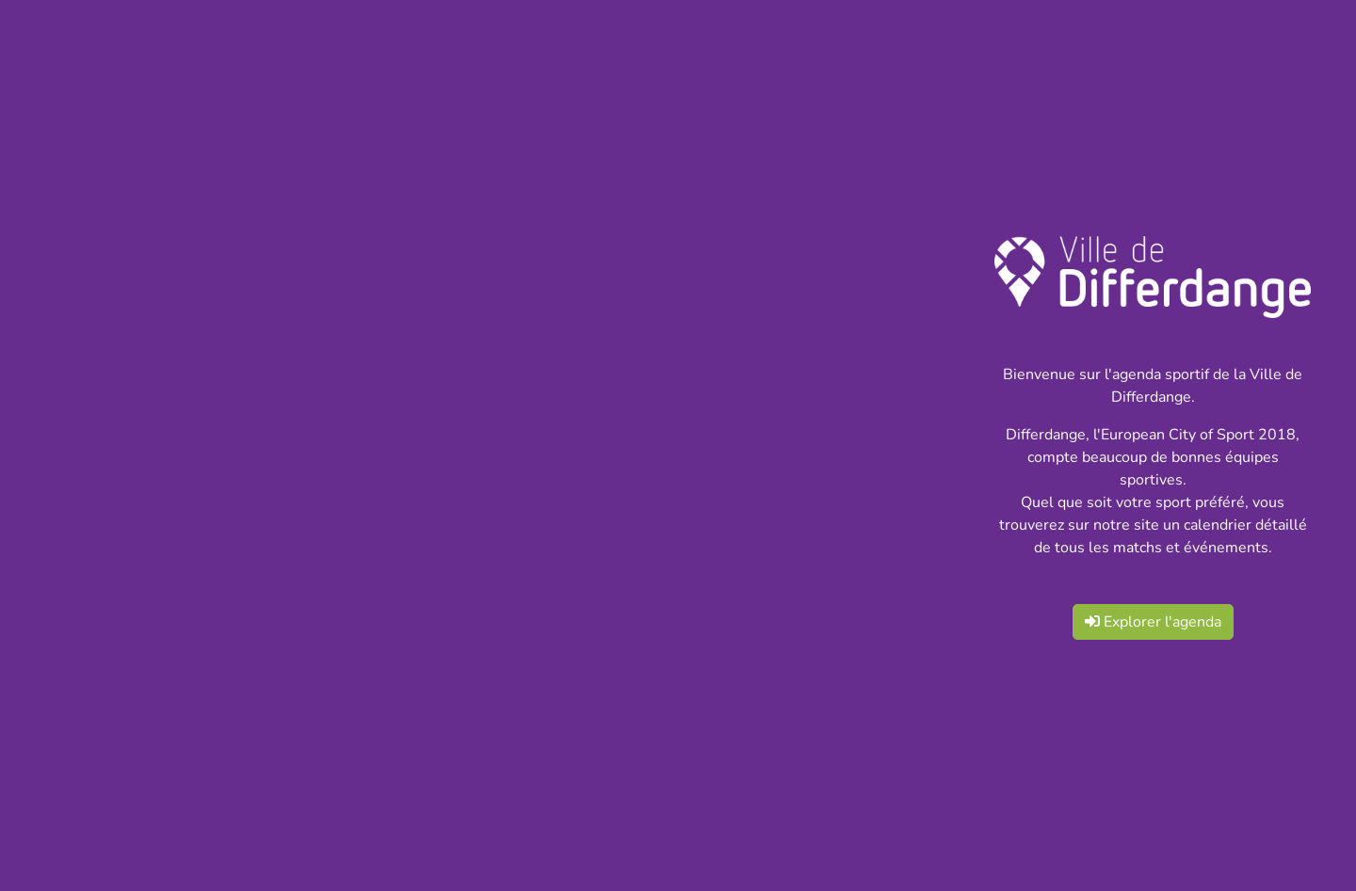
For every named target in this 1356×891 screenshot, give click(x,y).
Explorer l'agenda (1153, 622)
